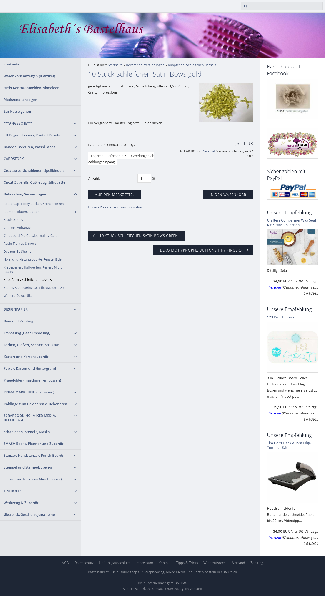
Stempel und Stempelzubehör (28, 467)
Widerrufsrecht (215, 562)
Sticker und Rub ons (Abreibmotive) (33, 479)
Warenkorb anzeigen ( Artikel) (29, 76)
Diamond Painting (18, 321)
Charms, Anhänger (18, 228)
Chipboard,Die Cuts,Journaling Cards (31, 236)
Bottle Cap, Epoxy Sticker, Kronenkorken (34, 204)
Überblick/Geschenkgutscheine (29, 514)
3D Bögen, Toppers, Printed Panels (32, 135)
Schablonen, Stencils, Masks (27, 431)
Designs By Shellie (17, 251)
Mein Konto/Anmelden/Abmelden (32, 87)
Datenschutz (84, 562)
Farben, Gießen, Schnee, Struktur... (32, 344)
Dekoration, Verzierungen (25, 194)
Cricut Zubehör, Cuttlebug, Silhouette (34, 182)
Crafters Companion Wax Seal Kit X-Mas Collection (291, 222)
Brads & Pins (13, 220)
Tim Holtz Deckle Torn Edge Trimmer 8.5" (289, 445)
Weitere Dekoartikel (18, 296)
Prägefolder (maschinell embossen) (32, 380)
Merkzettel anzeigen (21, 99)
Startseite (12, 64)
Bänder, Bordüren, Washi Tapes (29, 147)
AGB (65, 562)
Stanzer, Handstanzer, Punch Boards (34, 455)
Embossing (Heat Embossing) (27, 333)
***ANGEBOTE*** (18, 123)
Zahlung (256, 562)
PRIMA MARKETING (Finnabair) (29, 392)
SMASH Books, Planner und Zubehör (33, 443)
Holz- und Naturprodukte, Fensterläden (34, 259)
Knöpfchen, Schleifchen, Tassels (28, 280)
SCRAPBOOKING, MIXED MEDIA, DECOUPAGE (30, 417)
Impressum (144, 562)
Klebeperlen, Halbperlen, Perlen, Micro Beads (33, 269)
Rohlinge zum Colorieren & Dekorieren (35, 403)
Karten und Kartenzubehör (26, 356)
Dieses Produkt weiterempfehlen (115, 207)
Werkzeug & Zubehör (21, 502)
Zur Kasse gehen (17, 111)
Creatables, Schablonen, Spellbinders (34, 170)
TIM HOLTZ (13, 491)
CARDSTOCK (14, 158)
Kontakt (165, 562)
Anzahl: (94, 178)
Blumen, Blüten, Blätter (21, 212)
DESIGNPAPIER (16, 309)
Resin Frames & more (20, 244)
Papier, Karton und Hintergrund (30, 368)
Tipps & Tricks (187, 562)
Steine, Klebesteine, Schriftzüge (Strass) (34, 288)
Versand (209, 151)
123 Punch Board (281, 317)
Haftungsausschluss (114, 562)
